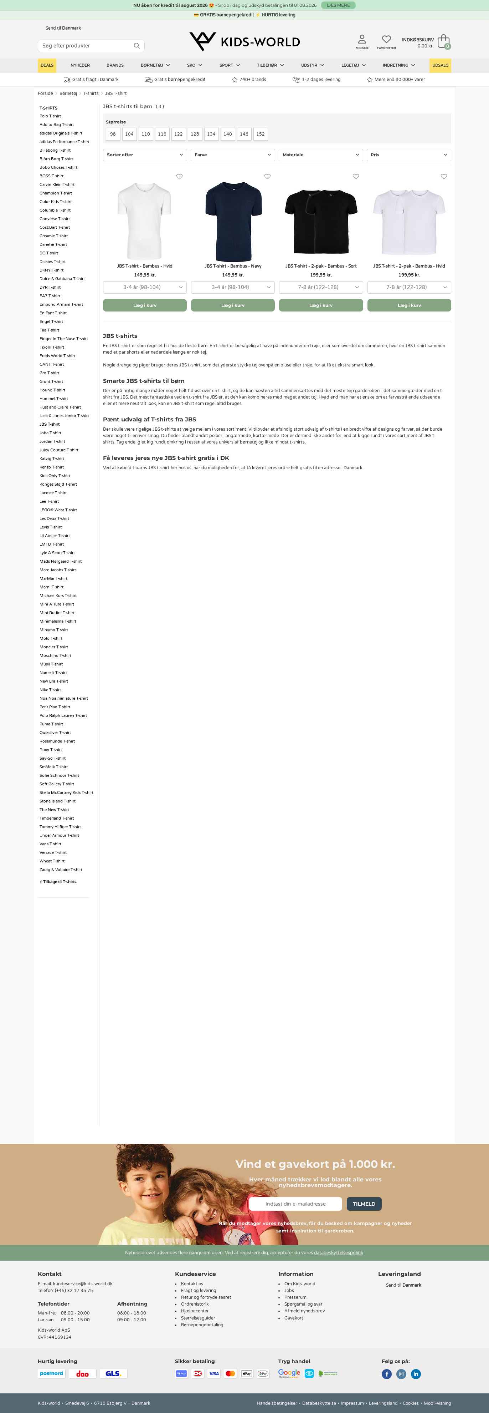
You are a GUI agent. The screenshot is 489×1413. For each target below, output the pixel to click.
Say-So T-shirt (53, 758)
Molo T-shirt (51, 638)
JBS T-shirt (116, 93)
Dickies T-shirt (53, 261)
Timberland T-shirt (57, 818)
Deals (47, 65)
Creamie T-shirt (54, 236)
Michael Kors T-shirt (58, 595)
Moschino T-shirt (55, 655)
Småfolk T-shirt (54, 767)
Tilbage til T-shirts (58, 882)
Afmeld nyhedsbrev (304, 1310)
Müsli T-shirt (51, 664)
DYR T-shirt (50, 287)
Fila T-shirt (49, 330)
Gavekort (293, 1318)
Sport (230, 65)
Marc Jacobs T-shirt (58, 570)
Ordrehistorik (195, 1304)
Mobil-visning (437, 1403)
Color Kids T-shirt (56, 201)
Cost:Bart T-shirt (55, 227)
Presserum (295, 1297)
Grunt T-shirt (51, 381)
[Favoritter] (179, 177)
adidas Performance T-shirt (64, 142)
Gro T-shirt (49, 373)
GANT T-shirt (52, 364)
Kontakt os (192, 1283)
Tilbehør (270, 65)
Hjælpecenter (195, 1310)
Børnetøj (155, 65)
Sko (194, 65)
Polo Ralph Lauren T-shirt (63, 715)
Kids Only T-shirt (55, 475)
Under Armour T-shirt (59, 835)
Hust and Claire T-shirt (60, 407)
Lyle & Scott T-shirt (57, 553)
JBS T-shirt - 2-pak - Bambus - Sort (321, 266)
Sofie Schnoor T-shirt (59, 775)
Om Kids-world (299, 1283)
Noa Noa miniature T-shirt (64, 698)
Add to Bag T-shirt (57, 124)
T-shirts (91, 93)
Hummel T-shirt (54, 398)
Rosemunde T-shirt (57, 741)
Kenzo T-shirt (52, 467)
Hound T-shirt (52, 390)
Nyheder (80, 65)
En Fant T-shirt (53, 313)
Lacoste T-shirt (53, 493)
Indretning (399, 65)
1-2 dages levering (317, 80)
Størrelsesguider (198, 1318)
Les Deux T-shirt (54, 518)
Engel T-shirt (51, 321)
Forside (45, 93)
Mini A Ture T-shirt (57, 604)
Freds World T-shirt (57, 356)
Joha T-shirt (50, 433)
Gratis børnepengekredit (175, 80)
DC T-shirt (49, 253)
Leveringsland (383, 1403)
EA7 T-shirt (50, 296)
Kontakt (50, 1274)
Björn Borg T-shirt (56, 159)
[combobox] (145, 287)
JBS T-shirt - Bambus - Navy (233, 266)
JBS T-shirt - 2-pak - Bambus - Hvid (409, 266)
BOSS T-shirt (51, 176)
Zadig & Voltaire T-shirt (61, 869)
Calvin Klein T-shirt (57, 184)
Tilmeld (364, 1204)
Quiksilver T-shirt (55, 732)
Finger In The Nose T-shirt (64, 338)
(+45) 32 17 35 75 (74, 1290)
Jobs (289, 1290)
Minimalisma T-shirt (58, 621)
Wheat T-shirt (52, 861)
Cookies (411, 1403)
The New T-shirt (54, 809)
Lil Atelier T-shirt (55, 535)
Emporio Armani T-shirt (61, 304)
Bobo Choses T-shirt (58, 167)
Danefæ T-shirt (53, 244)
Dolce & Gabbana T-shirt (62, 279)
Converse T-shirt (55, 219)
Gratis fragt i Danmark (91, 79)
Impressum (352, 1403)
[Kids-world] (244, 41)
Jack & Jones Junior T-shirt (64, 416)
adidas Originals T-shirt (61, 133)
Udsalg (440, 65)
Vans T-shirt (50, 844)
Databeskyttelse (319, 1403)
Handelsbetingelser (277, 1403)
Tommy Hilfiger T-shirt (60, 827)
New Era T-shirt (54, 681)
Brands (115, 65)
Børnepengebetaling (202, 1324)
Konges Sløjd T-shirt (58, 484)
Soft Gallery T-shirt (57, 784)
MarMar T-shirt (53, 578)
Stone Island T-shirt (58, 801)
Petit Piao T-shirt (55, 707)
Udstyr (312, 65)
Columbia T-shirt (55, 210)
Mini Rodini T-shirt (57, 613)
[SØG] (136, 46)
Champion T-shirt (56, 193)
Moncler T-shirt (54, 647)
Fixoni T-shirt (52, 347)
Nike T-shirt (50, 690)
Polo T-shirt (50, 116)
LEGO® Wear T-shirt (58, 510)
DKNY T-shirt (51, 270)
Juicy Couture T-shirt (59, 450)
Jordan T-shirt (52, 441)
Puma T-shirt (51, 724)
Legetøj (353, 65)
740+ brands (249, 79)
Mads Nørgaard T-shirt (61, 561)
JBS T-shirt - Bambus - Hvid (145, 266)
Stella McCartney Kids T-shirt (66, 792)
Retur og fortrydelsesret (206, 1297)
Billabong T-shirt (55, 150)
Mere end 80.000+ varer (396, 79)
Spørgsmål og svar (303, 1304)
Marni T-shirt (51, 587)
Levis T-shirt (51, 527)
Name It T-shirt (53, 672)
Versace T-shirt (53, 852)
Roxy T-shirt (51, 750)
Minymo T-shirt (54, 630)
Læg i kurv (144, 305)
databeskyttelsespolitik (338, 1253)
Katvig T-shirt (52, 458)
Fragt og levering (198, 1290)
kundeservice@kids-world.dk (83, 1283)
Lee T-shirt (49, 501)
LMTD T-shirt (52, 544)
